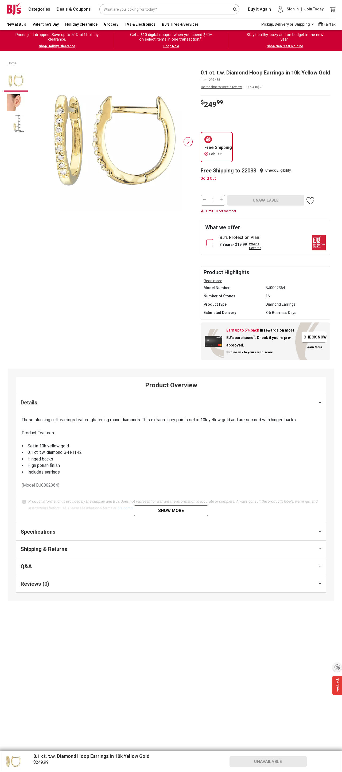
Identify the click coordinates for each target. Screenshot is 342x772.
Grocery (111, 24)
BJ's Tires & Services (180, 24)
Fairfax (330, 24)
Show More (171, 510)
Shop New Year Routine (285, 46)
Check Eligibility (278, 170)
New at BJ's (16, 24)
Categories (39, 9)
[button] (278, 170)
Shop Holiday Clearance (57, 46)
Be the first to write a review (221, 87)
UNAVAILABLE (266, 200)
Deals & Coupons (74, 9)
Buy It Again (259, 9)
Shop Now (171, 46)
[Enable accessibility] (337, 667)
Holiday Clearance (81, 24)
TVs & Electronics (140, 24)
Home (12, 63)
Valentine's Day (46, 24)
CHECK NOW (315, 337)
